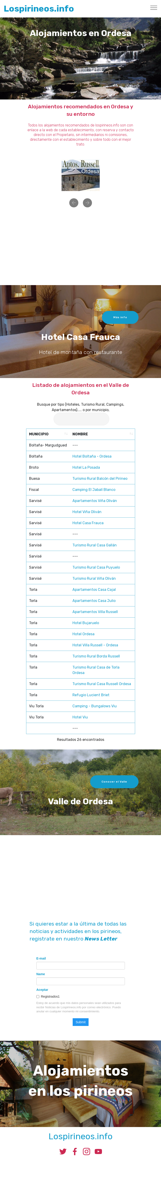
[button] (73, 208)
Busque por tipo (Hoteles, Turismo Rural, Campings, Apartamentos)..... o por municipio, (80, 411)
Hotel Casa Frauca (88, 708)
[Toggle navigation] (153, 7)
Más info (120, 325)
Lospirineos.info (39, 9)
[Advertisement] (80, 248)
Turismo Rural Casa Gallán (94, 730)
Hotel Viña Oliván (87, 697)
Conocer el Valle (114, 789)
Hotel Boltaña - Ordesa (91, 641)
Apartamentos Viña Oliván (94, 686)
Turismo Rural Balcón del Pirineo (99, 663)
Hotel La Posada (86, 652)
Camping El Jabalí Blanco (93, 674)
